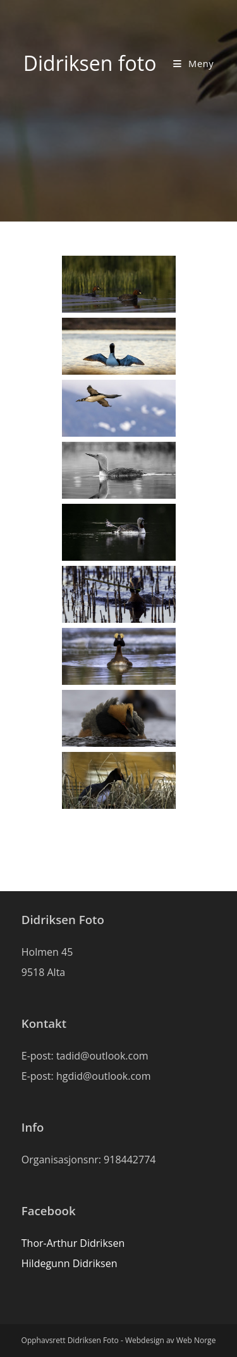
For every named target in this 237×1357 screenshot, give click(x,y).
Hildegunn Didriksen (69, 1263)
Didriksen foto (90, 63)
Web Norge (196, 1340)
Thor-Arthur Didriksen (73, 1243)
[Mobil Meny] (193, 63)
